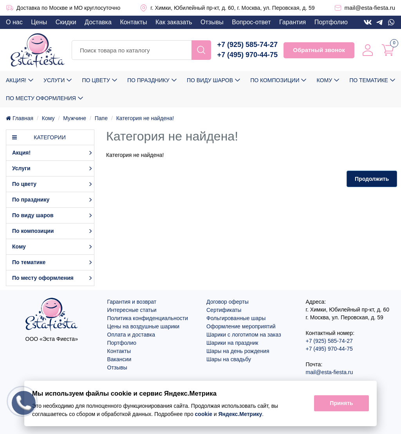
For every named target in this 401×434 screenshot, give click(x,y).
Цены (39, 22)
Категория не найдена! (145, 118)
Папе (101, 118)
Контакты (133, 22)
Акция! (16, 80)
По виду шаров (210, 80)
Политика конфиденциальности (147, 318)
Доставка (98, 22)
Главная (19, 118)
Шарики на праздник (232, 343)
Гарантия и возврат (132, 302)
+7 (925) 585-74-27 (247, 45)
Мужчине (74, 118)
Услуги (54, 80)
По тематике (368, 80)
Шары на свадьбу (228, 359)
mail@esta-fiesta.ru (370, 7)
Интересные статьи (132, 310)
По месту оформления (41, 98)
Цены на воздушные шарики (143, 326)
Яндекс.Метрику (240, 414)
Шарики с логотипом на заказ (243, 334)
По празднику (148, 80)
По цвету (96, 80)
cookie (203, 414)
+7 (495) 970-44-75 (247, 55)
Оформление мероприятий (241, 326)
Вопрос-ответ (251, 22)
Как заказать (173, 22)
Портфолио (331, 22)
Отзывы (212, 22)
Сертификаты (223, 310)
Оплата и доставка (131, 334)
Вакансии (119, 359)
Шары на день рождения (237, 351)
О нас (14, 22)
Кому (324, 80)
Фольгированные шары (236, 318)
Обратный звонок (319, 50)
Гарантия (292, 22)
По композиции (274, 80)
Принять (341, 403)
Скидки (66, 22)
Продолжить (372, 179)
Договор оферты (227, 302)
